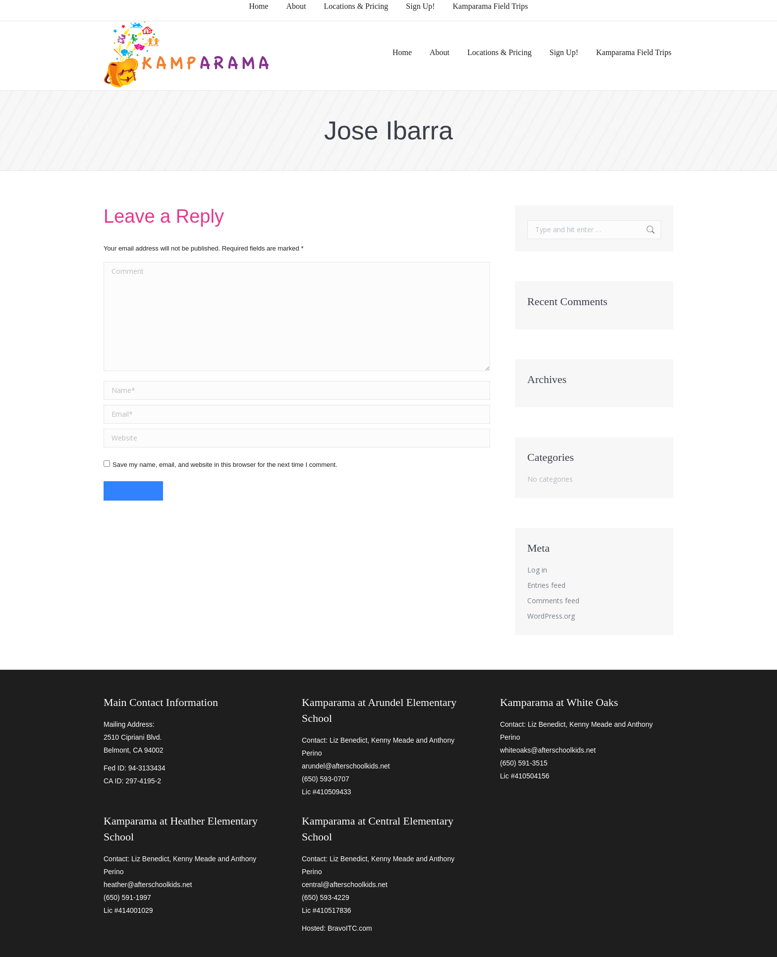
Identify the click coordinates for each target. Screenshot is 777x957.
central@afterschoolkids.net (345, 885)
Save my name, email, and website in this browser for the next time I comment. (224, 464)
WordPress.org (551, 616)
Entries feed (546, 585)
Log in (537, 569)
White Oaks (592, 702)
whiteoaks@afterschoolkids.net (548, 750)
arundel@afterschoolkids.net (346, 766)
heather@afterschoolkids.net (148, 885)
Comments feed (553, 600)
